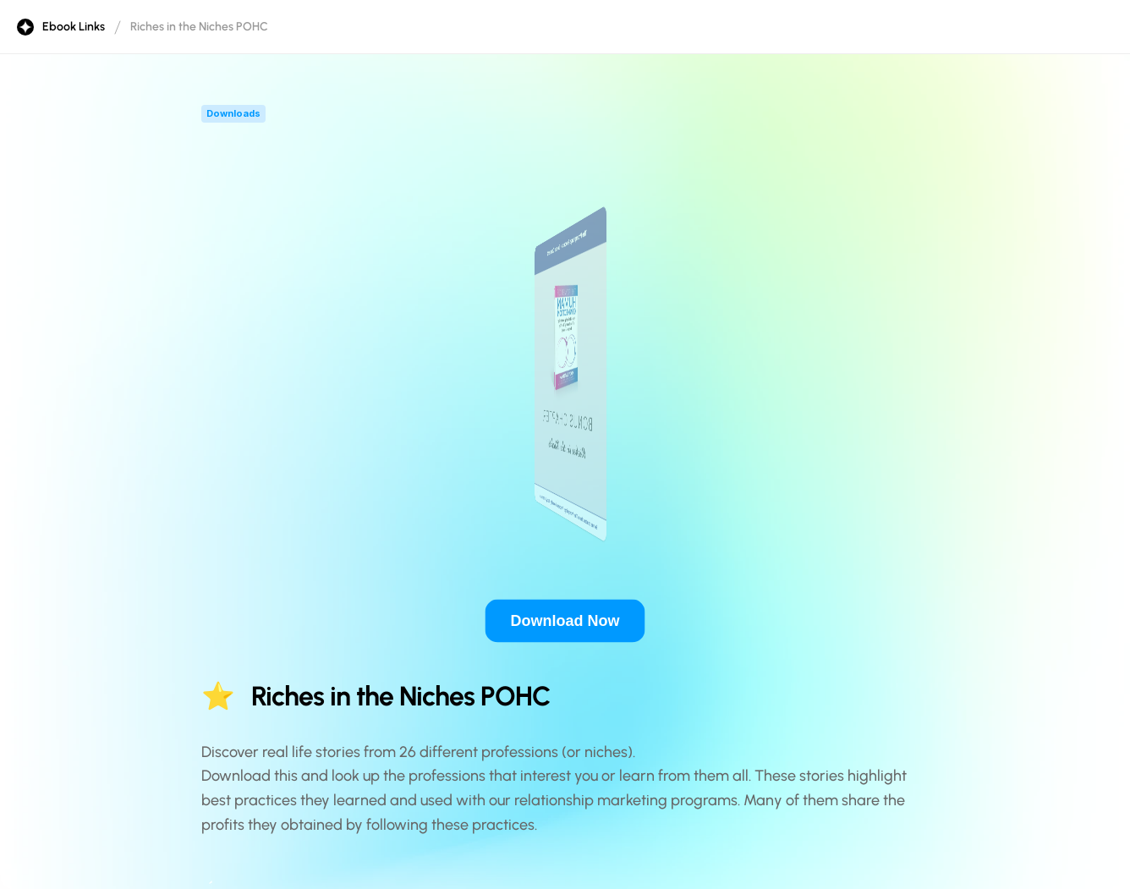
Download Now (565, 620)
